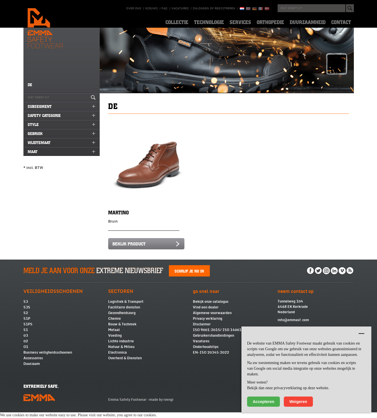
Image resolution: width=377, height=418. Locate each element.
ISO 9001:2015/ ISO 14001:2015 (222, 335)
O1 (25, 352)
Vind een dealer (206, 313)
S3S (26, 313)
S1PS (27, 330)
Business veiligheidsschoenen (47, 358)
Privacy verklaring (207, 324)
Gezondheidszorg (122, 318)
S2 (25, 318)
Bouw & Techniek (122, 330)
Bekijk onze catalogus (210, 307)
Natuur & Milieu (121, 352)
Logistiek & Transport (125, 307)
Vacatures (180, 8)
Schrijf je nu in (189, 276)
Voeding (115, 341)
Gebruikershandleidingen (213, 341)
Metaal (114, 335)
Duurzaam (31, 369)
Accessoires (33, 363)
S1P (26, 324)
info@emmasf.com (293, 325)
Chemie (114, 324)
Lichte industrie (121, 347)
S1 (25, 335)
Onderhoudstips (206, 352)
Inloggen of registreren (214, 8)
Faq (164, 8)
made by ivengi (161, 405)
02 (25, 347)
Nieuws (151, 8)
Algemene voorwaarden (212, 318)
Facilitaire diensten (124, 313)
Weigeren (298, 401)
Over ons (133, 8)
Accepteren (263, 401)
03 (25, 341)
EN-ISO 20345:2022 (211, 358)
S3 (25, 307)
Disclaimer (202, 330)
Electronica (117, 358)
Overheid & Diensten (125, 363)
